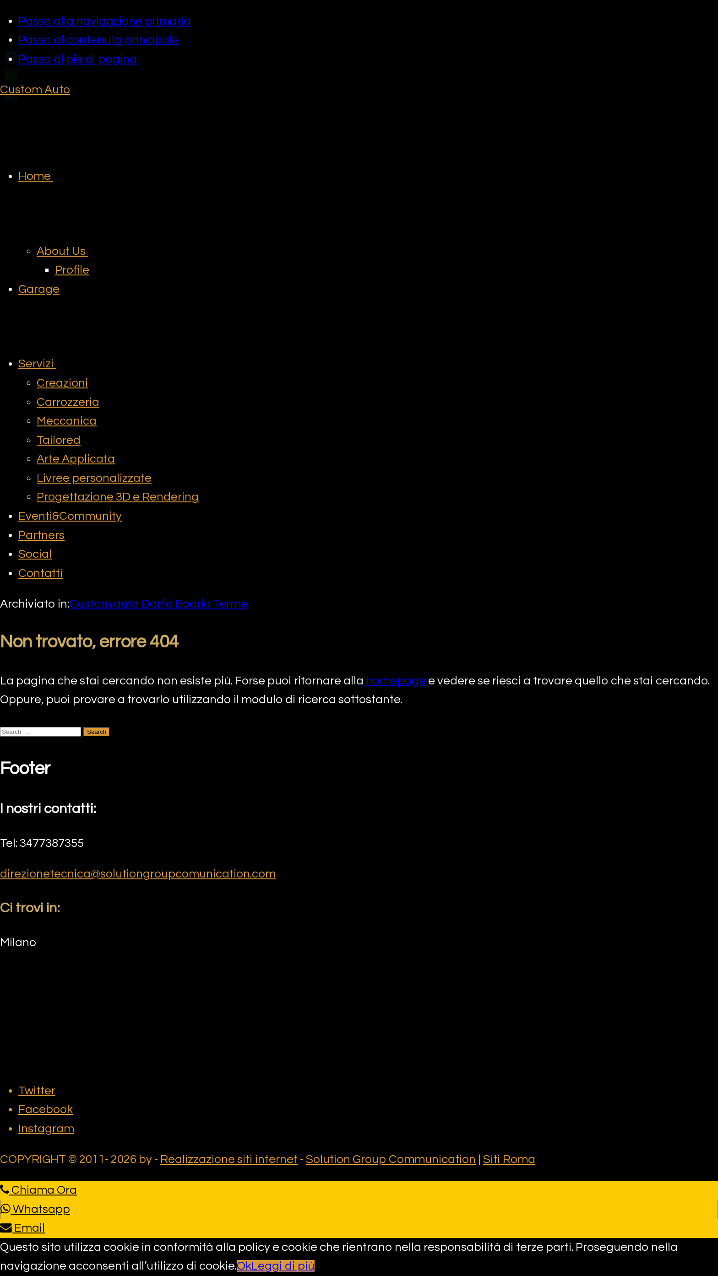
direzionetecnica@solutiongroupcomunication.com (138, 874)
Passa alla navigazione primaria (104, 21)
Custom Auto (35, 90)
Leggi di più (283, 1266)
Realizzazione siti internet (229, 1159)
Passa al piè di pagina (77, 59)
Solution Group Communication (391, 1159)
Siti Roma (509, 1159)
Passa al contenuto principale (98, 40)
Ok (244, 1266)
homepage (396, 681)
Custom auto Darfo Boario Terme (158, 604)
